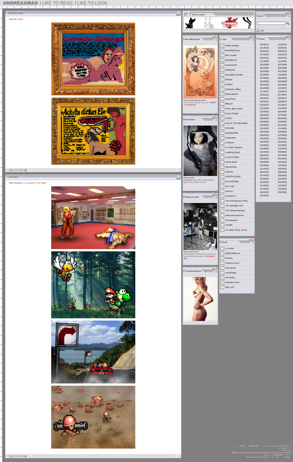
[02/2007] (264, 105)
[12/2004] (264, 148)
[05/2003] (264, 179)
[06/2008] (282, 78)
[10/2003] (282, 169)
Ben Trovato (231, 55)
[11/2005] (282, 128)
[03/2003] (264, 182)
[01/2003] (264, 185)
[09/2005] (282, 132)
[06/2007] (264, 98)
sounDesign (231, 272)
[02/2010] (264, 58)
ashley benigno (232, 45)
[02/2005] (264, 145)
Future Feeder (232, 113)
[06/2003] (282, 175)
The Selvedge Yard (234, 206)
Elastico (229, 84)
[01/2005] (282, 145)
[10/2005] (264, 132)
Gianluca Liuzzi (233, 263)
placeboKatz (231, 167)
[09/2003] (264, 172)
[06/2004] (264, 158)
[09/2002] (264, 192)
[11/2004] (282, 148)
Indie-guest (231, 268)
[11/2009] (282, 61)
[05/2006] (282, 118)
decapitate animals (234, 75)
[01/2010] (282, 58)
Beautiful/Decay (233, 50)
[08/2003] (282, 172)
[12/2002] (282, 185)
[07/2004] (282, 155)
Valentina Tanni (232, 282)
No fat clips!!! (232, 162)
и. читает (230, 248)
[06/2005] (264, 138)
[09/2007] (264, 95)
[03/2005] (282, 142)
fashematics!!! (232, 94)
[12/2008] (264, 75)
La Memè (230, 142)
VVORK (229, 225)
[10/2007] (282, 91)
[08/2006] (264, 115)
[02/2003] (282, 182)
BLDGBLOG (231, 60)
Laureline (188, 180)
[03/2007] (282, 101)
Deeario (229, 258)
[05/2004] (282, 158)
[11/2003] (264, 169)
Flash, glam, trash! (234, 108)
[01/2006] (282, 125)
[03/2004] (282, 162)
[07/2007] (282, 95)
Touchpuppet (231, 220)
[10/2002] (282, 189)
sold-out (229, 191)
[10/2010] (282, 48)
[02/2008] (282, 85)
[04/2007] (264, 101)
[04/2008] (282, 81)
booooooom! (231, 65)
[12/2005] (264, 128)
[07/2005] (282, 135)
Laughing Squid (233, 152)
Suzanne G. (231, 196)
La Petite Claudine (234, 147)
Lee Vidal (41, 183)
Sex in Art (230, 186)
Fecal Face (231, 99)
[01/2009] (282, 71)
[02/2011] (264, 44)
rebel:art (229, 172)
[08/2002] (282, 192)
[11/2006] (282, 108)
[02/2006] (264, 125)
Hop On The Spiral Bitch (237, 123)
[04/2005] (264, 142)
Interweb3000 (232, 133)
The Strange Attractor (235, 210)
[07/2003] (264, 175)
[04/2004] (264, 162)
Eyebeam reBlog (233, 89)
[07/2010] (264, 54)
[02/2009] (264, 71)
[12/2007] (282, 88)
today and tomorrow (235, 215)
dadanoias (230, 70)
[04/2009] (264, 68)
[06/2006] (264, 118)
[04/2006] (264, 122)
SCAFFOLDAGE (233, 176)
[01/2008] (264, 88)
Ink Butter (230, 128)
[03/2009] (282, 68)
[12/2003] (282, 165)
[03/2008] (264, 85)
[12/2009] (264, 61)
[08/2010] (282, 51)
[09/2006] (282, 111)
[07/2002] (264, 195)
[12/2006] (264, 108)
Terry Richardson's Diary (237, 201)
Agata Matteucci (233, 253)
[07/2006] (282, 115)
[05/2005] (282, 138)
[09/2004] (282, 152)
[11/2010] (264, 48)
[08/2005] (264, 135)
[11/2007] (264, 91)
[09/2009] (264, 64)
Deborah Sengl (16, 19)
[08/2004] (264, 155)
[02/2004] (264, 165)
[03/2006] (282, 122)
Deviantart (191, 105)
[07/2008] (264, 78)
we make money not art (236, 230)
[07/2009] (282, 64)
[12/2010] (282, 44)
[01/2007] (282, 105)
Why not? (230, 287)
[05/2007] (282, 98)
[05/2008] (264, 81)
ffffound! (229, 104)
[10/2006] (264, 111)
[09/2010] (264, 51)
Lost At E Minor (233, 157)
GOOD (229, 118)
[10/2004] (264, 152)
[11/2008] (282, 75)
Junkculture (231, 138)
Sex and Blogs (232, 181)
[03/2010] (282, 54)
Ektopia (229, 79)
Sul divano (230, 277)
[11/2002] (264, 189)
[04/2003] (282, 179)
